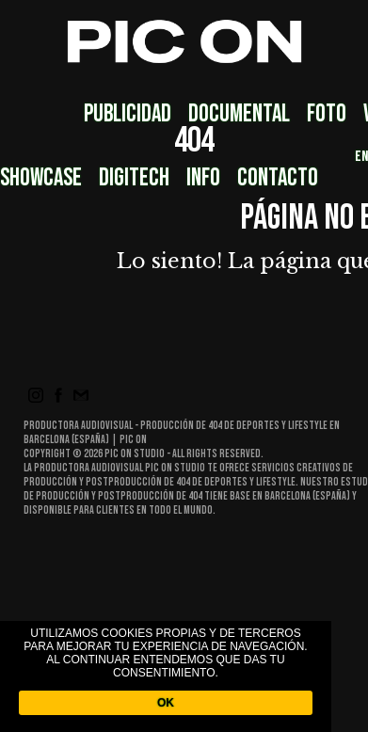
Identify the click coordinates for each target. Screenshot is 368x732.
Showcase (41, 178)
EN (361, 157)
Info (203, 178)
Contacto (277, 178)
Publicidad (127, 114)
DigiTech (134, 178)
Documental (239, 114)
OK (165, 702)
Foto (326, 114)
